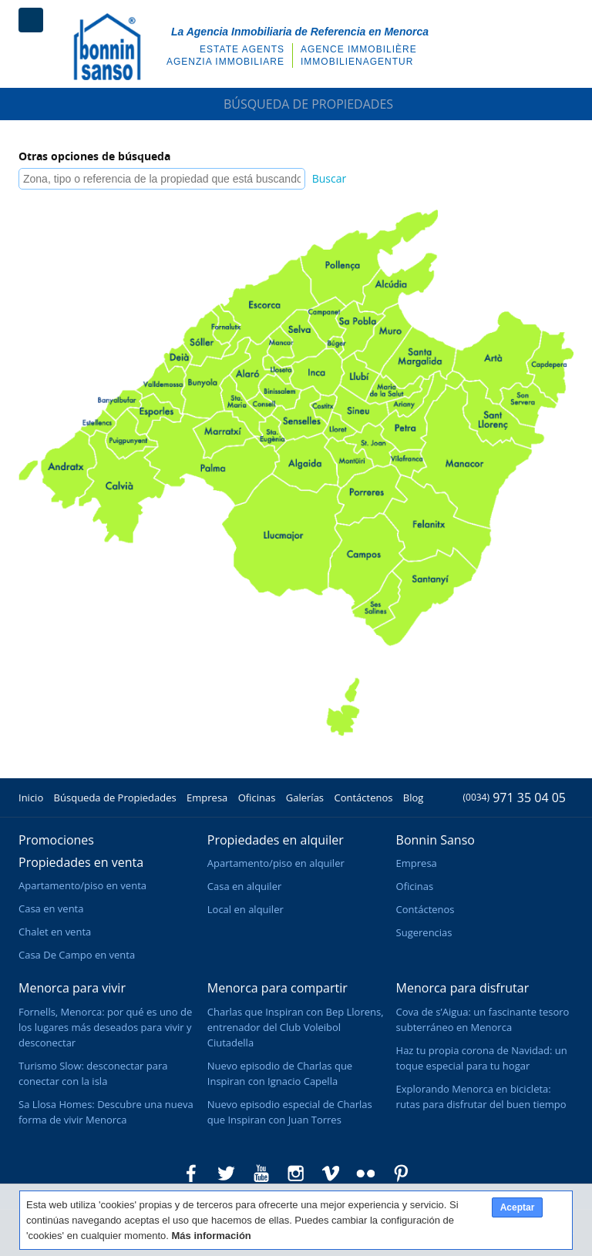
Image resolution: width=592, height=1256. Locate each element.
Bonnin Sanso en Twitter (226, 1173)
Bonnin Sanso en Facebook (191, 1173)
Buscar (329, 178)
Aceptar (517, 1207)
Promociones (56, 839)
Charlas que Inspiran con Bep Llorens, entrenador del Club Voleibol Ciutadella (295, 1027)
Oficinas (257, 797)
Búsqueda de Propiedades (296, 104)
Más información (211, 1235)
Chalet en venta (54, 932)
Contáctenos (363, 797)
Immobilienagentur (357, 61)
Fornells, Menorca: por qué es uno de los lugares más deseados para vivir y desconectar (105, 1027)
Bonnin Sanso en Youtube (261, 1173)
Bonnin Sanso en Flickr (366, 1173)
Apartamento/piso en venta (82, 885)
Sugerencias (424, 932)
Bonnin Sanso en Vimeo (330, 1173)
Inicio (30, 797)
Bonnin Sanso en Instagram (296, 1173)
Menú (30, 20)
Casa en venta (50, 908)
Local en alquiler (245, 909)
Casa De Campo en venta (76, 955)
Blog (413, 797)
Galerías (305, 797)
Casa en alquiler (244, 886)
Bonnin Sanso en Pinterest (401, 1173)
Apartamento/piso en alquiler (276, 863)
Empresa (207, 797)
